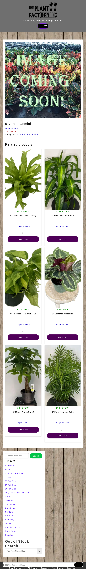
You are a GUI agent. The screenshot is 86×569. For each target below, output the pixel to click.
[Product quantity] (23, 233)
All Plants (33, 134)
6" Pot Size (22, 134)
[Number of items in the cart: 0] (10, 460)
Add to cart (23, 239)
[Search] (78, 564)
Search (36, 456)
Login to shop (11, 128)
